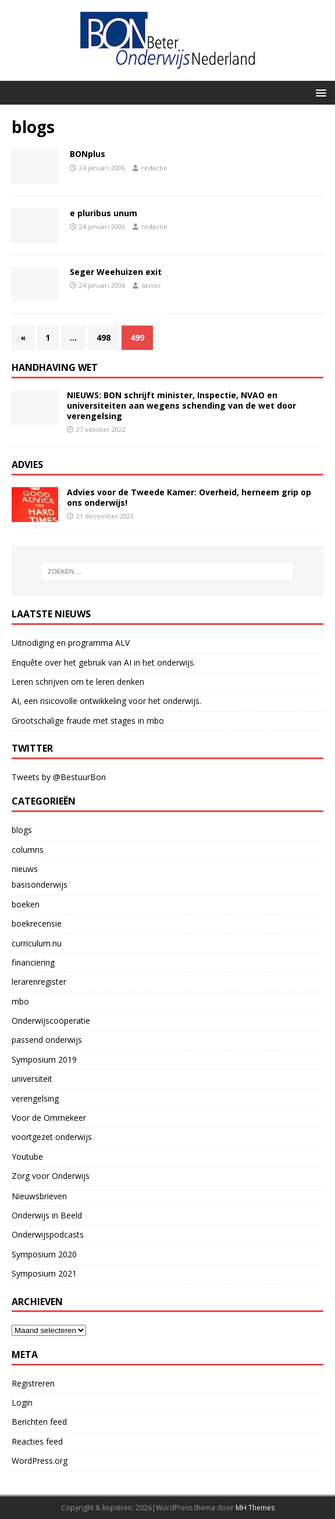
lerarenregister (39, 981)
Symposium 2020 (44, 1254)
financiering (33, 962)
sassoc (151, 285)
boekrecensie (37, 923)
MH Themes (255, 1508)
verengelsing (35, 1098)
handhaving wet (55, 367)
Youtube (27, 1156)
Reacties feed (37, 1441)
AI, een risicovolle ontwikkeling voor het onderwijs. (106, 700)
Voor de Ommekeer (49, 1117)
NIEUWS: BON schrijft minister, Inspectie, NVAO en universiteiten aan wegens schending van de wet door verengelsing (181, 405)
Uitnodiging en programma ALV (71, 642)
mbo (20, 1001)
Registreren (33, 1383)
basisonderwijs (39, 884)
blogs (22, 829)
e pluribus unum (103, 213)
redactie (154, 167)
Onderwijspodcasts (48, 1234)
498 (104, 337)
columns (28, 849)
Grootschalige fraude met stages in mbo (88, 720)
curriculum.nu (37, 943)
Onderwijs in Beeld (47, 1215)
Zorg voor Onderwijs (51, 1175)
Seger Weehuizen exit (116, 271)
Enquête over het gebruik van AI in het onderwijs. (103, 662)
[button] (319, 92)
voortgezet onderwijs (52, 1136)
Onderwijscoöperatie (51, 1020)
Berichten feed (39, 1421)
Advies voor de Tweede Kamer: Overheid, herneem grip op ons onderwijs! (189, 497)
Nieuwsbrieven (39, 1196)
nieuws (25, 868)
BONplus (87, 153)
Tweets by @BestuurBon (59, 776)
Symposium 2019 (44, 1059)
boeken (26, 904)
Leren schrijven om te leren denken (78, 681)
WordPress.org (39, 1460)
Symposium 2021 (44, 1273)
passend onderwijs (47, 1039)
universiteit (32, 1078)
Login (22, 1402)
